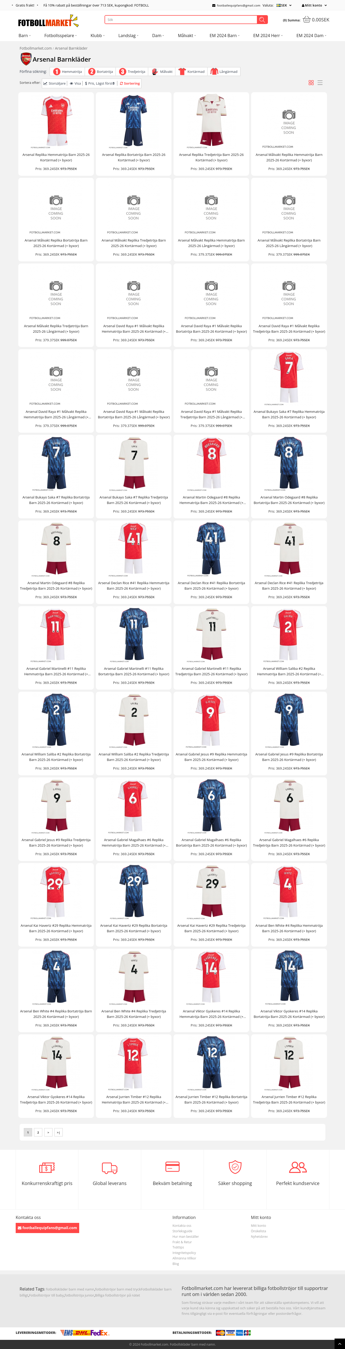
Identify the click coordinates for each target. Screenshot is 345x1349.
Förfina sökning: (33, 71)
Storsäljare (54, 83)
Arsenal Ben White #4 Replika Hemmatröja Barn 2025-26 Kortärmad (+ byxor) (289, 928)
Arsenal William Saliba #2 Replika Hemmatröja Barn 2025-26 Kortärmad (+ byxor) (289, 671)
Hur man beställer (185, 1236)
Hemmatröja (72, 71)
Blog (175, 1264)
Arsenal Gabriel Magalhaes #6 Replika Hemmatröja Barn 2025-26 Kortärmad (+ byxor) (134, 842)
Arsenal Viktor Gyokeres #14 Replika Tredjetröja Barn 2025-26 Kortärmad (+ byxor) (56, 1099)
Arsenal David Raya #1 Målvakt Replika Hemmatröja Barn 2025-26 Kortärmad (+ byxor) (134, 329)
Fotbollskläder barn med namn (192, 1344)
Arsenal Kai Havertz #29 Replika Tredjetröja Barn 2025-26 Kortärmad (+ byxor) (211, 928)
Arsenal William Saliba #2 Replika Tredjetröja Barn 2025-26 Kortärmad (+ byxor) (134, 757)
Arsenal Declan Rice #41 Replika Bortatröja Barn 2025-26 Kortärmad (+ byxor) (211, 585)
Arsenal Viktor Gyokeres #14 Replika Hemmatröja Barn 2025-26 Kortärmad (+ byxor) (211, 1014)
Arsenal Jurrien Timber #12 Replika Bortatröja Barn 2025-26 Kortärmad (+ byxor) (211, 1099)
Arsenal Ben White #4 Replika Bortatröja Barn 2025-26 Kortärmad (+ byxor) (56, 1014)
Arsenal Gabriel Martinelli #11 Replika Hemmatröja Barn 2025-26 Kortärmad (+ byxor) (56, 671)
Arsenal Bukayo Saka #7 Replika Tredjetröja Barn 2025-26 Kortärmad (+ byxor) (134, 500)
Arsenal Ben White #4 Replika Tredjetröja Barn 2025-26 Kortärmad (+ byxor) (133, 1014)
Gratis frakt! (25, 5)
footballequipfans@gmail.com (236, 5)
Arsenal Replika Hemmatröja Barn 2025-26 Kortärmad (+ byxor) (56, 157)
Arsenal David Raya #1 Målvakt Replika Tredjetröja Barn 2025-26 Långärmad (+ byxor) (211, 414)
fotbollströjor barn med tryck (118, 1289)
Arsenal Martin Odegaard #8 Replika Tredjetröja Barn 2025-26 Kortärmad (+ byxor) (56, 585)
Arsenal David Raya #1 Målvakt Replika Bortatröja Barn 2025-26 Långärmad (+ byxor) (134, 414)
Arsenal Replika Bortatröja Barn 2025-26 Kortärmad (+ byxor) (133, 157)
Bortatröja (105, 71)
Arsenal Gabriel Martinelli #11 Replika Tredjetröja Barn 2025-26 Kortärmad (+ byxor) (211, 671)
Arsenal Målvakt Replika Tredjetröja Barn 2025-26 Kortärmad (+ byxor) (134, 243)
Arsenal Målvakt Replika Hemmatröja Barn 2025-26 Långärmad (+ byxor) (211, 243)
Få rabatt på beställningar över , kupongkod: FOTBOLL (96, 5)
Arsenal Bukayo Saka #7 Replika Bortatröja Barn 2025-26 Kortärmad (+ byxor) (56, 500)
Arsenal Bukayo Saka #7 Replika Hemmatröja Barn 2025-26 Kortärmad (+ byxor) (289, 414)
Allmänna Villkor (184, 1258)
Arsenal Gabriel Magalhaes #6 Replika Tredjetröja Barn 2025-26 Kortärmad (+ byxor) (289, 842)
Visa (75, 83)
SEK (284, 5)
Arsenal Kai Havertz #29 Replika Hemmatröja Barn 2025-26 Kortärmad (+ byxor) (56, 928)
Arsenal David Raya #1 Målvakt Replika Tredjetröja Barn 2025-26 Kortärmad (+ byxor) (289, 329)
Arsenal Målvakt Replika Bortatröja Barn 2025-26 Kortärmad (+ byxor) (56, 243)
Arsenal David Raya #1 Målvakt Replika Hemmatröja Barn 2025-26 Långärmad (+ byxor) (56, 414)
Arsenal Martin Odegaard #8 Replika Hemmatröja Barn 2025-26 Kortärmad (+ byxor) (211, 500)
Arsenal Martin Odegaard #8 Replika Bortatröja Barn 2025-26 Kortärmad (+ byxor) (289, 500)
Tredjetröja (136, 71)
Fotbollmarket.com (36, 48)
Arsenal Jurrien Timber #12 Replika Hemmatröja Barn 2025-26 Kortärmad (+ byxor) (134, 1099)
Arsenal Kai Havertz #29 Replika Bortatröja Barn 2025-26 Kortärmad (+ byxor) (133, 928)
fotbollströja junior (79, 1295)
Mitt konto (312, 5)
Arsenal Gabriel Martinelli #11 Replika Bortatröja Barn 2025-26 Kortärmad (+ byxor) (133, 671)
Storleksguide (182, 1231)
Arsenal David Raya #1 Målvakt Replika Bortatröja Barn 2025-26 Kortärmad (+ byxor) (211, 329)
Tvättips (178, 1247)
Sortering (130, 83)
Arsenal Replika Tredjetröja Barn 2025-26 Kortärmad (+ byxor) (211, 157)
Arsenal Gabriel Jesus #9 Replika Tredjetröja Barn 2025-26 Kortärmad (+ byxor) (56, 842)
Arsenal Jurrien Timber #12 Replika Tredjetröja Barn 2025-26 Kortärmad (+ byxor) (289, 1099)
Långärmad (229, 71)
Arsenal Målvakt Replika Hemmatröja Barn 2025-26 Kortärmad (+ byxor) (289, 157)
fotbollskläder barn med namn (70, 1289)
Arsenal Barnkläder (71, 48)
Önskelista (258, 1231)
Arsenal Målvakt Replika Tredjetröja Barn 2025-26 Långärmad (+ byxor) (56, 329)
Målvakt (166, 71)
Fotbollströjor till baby (46, 1295)
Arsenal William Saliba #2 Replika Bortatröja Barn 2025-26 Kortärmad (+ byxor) (55, 757)
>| (58, 1132)
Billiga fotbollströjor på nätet (117, 1295)
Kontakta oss (181, 1225)
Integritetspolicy (184, 1253)
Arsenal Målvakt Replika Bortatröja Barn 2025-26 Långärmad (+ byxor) (289, 243)
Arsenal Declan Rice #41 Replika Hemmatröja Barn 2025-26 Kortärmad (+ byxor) (133, 585)
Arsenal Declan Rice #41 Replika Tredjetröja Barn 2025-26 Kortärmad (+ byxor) (289, 585)
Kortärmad (195, 71)
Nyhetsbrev (259, 1236)
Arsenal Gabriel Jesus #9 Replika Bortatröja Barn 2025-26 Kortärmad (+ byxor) (289, 757)
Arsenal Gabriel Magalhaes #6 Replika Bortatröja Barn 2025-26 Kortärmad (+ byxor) (211, 842)
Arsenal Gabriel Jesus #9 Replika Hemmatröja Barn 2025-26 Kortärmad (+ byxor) (211, 757)
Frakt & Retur (182, 1242)
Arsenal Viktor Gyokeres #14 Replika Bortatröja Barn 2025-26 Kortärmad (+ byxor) (289, 1014)
